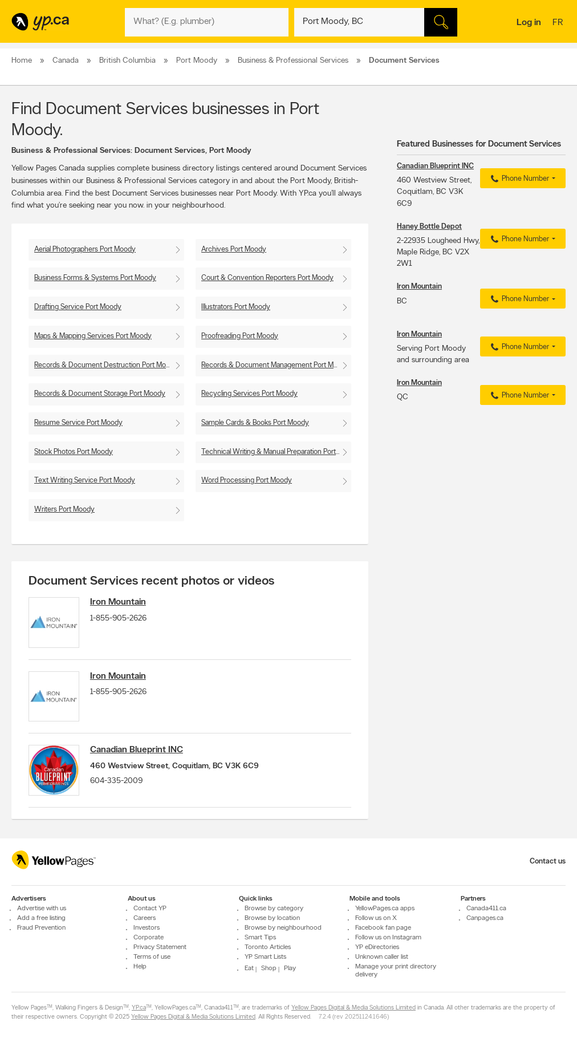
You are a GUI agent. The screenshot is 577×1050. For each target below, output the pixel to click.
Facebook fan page (383, 928)
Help (140, 966)
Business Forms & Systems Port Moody (95, 278)
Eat (249, 968)
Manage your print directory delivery (395, 970)
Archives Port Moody (233, 249)
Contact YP (149, 908)
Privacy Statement (159, 947)
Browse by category (274, 908)
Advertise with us (41, 908)
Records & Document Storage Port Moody (99, 394)
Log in (529, 22)
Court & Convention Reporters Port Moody (267, 278)
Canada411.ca (486, 908)
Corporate (148, 937)
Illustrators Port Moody (235, 307)
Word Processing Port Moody (246, 480)
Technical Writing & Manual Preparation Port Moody (276, 452)
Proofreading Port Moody (239, 336)
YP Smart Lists (265, 957)
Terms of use (151, 957)
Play (290, 968)
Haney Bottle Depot (429, 226)
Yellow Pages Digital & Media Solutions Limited (353, 1008)
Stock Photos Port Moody (73, 452)
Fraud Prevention (41, 928)
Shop (269, 968)
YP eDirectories (377, 947)
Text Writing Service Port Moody (84, 480)
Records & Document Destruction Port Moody (106, 365)
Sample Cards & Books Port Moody (255, 423)
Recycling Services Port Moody (249, 394)
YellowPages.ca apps (385, 908)
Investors (146, 928)
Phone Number (518, 179)
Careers (144, 918)
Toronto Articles (268, 947)
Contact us (548, 861)
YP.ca (139, 1008)
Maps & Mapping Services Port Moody (93, 336)
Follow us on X (376, 918)
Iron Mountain (119, 602)
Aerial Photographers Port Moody (85, 249)
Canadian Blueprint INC (137, 751)
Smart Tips (260, 937)
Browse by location (272, 918)
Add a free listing (41, 918)
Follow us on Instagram (388, 937)
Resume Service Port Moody (78, 423)
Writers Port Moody (64, 509)
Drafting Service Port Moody (77, 307)
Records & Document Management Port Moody (275, 365)
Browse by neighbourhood (283, 928)
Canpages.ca (484, 918)
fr (559, 23)
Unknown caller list (381, 957)
